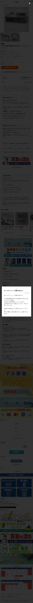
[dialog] (16, 301)
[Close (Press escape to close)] (30, 3)
